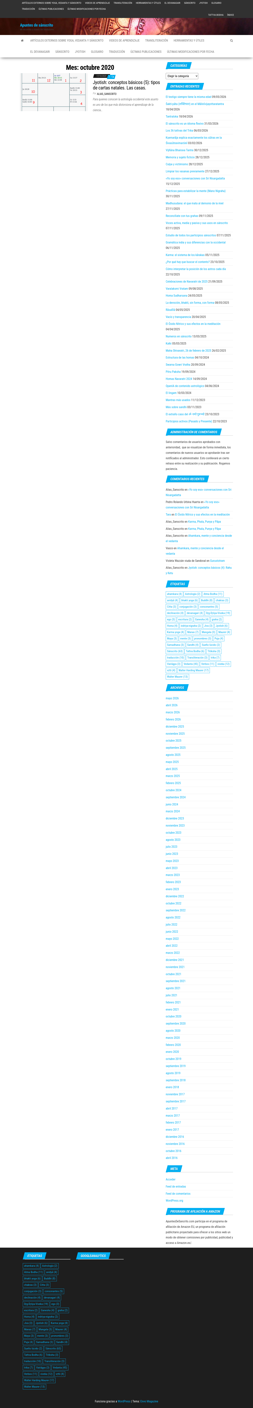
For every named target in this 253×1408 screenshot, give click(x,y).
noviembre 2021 (175, 967)
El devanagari (172, 2)
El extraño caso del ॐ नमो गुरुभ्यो (185, 414)
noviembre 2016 (175, 1144)
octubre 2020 (173, 1016)
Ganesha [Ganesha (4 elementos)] (202, 619)
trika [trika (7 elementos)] (215, 657)
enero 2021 (172, 1009)
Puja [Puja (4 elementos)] (219, 638)
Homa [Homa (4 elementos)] (172, 625)
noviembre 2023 (175, 825)
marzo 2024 (173, 811)
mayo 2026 (172, 698)
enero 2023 (172, 889)
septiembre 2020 (176, 1023)
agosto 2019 (173, 1073)
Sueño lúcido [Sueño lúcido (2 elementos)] (211, 645)
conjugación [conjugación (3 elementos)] (188, 606)
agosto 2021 (173, 988)
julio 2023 (171, 846)
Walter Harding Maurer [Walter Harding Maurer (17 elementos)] (194, 670)
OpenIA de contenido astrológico (185, 386)
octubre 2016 (173, 1151)
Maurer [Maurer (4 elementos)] (224, 632)
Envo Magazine (149, 1401)
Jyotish (203, 2)
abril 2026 (172, 705)
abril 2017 (172, 1108)
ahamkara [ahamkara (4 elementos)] (174, 594)
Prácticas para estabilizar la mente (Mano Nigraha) (196, 191)
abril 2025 (172, 769)
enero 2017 (172, 1129)
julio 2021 (171, 995)
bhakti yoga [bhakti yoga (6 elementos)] (189, 600)
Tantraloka (172, 116)
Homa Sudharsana (176, 295)
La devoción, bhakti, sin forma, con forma (190, 302)
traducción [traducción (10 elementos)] (175, 657)
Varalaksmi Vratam (177, 288)
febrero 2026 (173, 719)
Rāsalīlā (170, 310)
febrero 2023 (173, 882)
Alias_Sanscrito (107, 93)
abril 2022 (172, 945)
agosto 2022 (173, 917)
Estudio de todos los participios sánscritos (191, 235)
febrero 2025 (173, 783)
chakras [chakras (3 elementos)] (222, 600)
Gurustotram (217, 561)
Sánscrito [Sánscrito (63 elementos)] (175, 651)
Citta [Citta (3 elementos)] (171, 606)
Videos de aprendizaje (97, 2)
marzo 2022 (173, 953)
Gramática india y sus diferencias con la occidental (196, 242)
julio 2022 (171, 924)
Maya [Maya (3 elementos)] (172, 638)
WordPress (124, 1401)
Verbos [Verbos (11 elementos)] (207, 664)
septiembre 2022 (176, 910)
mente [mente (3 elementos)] (185, 638)
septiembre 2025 (176, 747)
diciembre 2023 (175, 818)
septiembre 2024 (176, 797)
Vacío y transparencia (178, 317)
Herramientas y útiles (148, 2)
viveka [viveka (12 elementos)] (223, 664)
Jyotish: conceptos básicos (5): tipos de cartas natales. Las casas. (126, 85)
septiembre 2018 (176, 1080)
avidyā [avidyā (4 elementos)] (172, 600)
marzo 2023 (173, 875)
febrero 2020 (173, 1045)
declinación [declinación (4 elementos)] (175, 613)
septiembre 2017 (176, 1101)
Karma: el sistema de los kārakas (185, 255)
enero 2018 (172, 1087)
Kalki (169, 343)
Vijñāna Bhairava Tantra (179, 150)
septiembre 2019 (176, 1066)
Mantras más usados (178, 400)
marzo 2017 (173, 1115)
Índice (230, 14)
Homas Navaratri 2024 (179, 379)
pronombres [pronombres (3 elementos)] (202, 638)
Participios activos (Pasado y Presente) (189, 421)
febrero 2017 (173, 1122)
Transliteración (123, 2)
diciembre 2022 (175, 896)
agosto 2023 (173, 840)
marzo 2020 (173, 1038)
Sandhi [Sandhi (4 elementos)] (193, 645)
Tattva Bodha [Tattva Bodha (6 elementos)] (195, 651)
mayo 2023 (172, 861)
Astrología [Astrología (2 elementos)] (192, 594)
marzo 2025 (173, 776)
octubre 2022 (173, 903)
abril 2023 (172, 868)
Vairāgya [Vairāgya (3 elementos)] (173, 664)
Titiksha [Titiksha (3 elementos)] (214, 651)
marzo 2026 (173, 712)
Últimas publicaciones (51, 8)
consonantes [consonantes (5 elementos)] (209, 606)
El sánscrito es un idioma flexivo (185, 123)
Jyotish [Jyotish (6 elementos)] (222, 625)
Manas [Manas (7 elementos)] (192, 632)
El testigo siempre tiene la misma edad (188, 97)
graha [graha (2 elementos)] (217, 619)
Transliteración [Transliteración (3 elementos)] (197, 657)
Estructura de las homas (180, 357)
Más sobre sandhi (176, 407)
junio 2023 (172, 854)
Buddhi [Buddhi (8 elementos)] (206, 600)
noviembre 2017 (175, 1094)
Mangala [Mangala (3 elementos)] (208, 632)
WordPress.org (174, 1200)
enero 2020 (172, 1052)
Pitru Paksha (173, 372)
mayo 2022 (172, 939)
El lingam (171, 393)
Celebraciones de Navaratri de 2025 (187, 281)
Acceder (170, 1179)
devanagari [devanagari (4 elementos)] (195, 613)
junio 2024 (172, 804)
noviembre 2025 (175, 733)
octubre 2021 (173, 974)
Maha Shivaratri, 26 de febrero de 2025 (188, 350)
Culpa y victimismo (177, 164)
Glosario (216, 2)
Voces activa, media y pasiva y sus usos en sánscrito (197, 223)
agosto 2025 (173, 755)
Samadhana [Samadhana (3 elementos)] (175, 645)
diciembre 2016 (175, 1137)
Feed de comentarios (178, 1193)
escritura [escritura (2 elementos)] (185, 619)
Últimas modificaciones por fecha (86, 8)
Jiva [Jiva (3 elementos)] (208, 625)
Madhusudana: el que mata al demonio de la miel (194, 203)
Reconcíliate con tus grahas (182, 216)
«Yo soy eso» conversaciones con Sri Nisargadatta (195, 178)
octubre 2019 (173, 1059)
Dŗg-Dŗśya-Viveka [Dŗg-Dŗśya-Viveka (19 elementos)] (218, 613)
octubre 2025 (173, 740)
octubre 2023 (173, 832)
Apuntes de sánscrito (36, 25)
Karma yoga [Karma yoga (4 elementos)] (175, 632)
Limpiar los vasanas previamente (185, 171)
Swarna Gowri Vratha (178, 364)
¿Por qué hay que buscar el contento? (188, 262)
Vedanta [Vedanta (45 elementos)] (191, 664)
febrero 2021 (173, 1002)
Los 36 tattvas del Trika (179, 130)
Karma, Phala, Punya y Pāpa (204, 521)
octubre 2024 (173, 790)
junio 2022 (172, 931)
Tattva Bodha (215, 14)
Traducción (28, 8)
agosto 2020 (173, 1030)
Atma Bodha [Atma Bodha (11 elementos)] (212, 594)
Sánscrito (189, 2)
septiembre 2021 (176, 981)
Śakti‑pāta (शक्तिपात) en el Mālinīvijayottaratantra (195, 104)
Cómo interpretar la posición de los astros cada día (196, 269)
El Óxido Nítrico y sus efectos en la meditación (193, 324)
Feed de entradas (176, 1186)
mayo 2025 (172, 762)
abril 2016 (172, 1158)
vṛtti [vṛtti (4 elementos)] (171, 670)
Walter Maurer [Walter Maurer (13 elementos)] (177, 676)
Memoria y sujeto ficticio (180, 157)
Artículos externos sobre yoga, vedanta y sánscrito (51, 2)
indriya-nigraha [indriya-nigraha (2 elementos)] (191, 625)
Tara (168, 514)
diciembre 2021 (175, 960)
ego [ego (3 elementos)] (171, 619)
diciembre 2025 (175, 726)
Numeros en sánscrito (179, 336)
